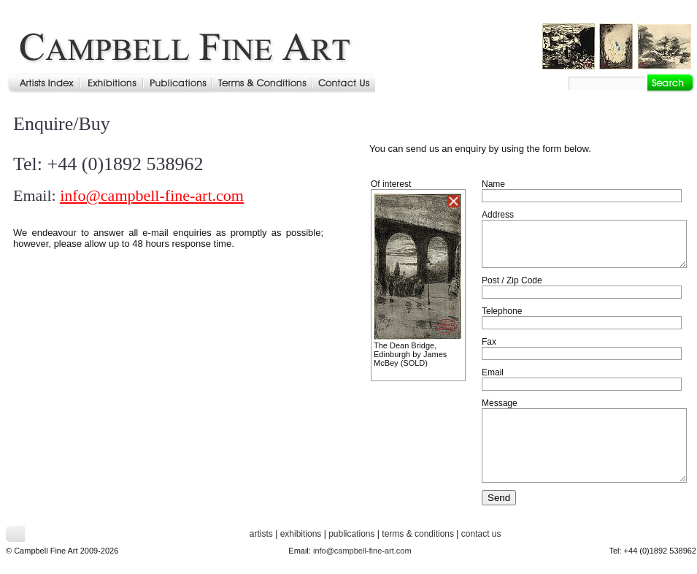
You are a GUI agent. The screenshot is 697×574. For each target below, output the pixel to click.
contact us (481, 534)
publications (351, 534)
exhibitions (301, 534)
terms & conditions (418, 534)
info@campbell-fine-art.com (152, 195)
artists (261, 534)
